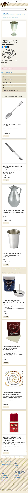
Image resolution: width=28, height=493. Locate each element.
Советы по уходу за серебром (7, 480)
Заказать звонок (5, 466)
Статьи (16, 467)
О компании (17, 461)
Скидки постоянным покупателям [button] (10, 90)
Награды (17, 465)
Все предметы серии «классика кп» (19, 268)
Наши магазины (4, 459)
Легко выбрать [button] (6, 74)
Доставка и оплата (4, 477)
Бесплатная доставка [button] (8, 82)
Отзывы (16, 463)
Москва (2, 461)
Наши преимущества (5, 475)
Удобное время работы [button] (8, 85)
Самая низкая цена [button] (7, 79)
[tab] (14, 74)
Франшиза (17, 475)
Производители (18, 477)
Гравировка (3, 479)
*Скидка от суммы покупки (6, 72)
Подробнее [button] (6, 135)
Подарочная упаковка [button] (8, 87)
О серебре (17, 479)
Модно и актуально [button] (7, 76)
